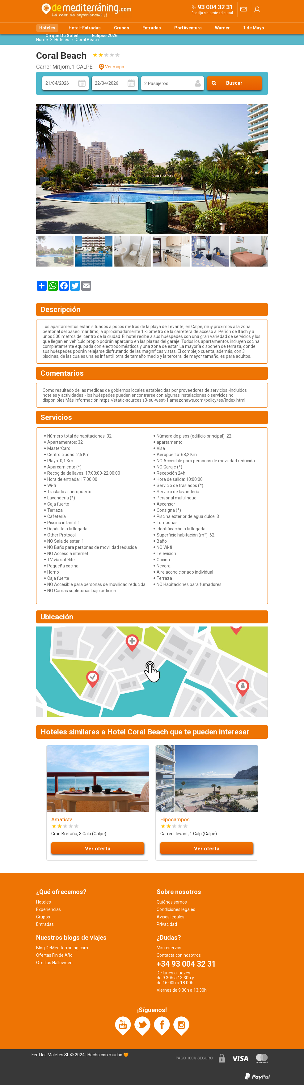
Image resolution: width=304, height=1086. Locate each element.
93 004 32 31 (215, 7)
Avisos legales (170, 917)
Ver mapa (114, 67)
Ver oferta (97, 849)
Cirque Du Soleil (61, 35)
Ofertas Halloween (54, 963)
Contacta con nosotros (179, 956)
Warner (222, 27)
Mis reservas (169, 948)
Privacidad (167, 925)
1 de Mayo (253, 27)
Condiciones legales (176, 910)
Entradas (151, 27)
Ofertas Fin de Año (54, 956)
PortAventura (188, 27)
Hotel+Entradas (85, 27)
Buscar (234, 84)
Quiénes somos (172, 902)
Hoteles (47, 27)
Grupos (121, 27)
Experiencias (48, 910)
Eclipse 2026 (104, 35)
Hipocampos (175, 820)
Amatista (62, 820)
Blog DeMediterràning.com (62, 948)
